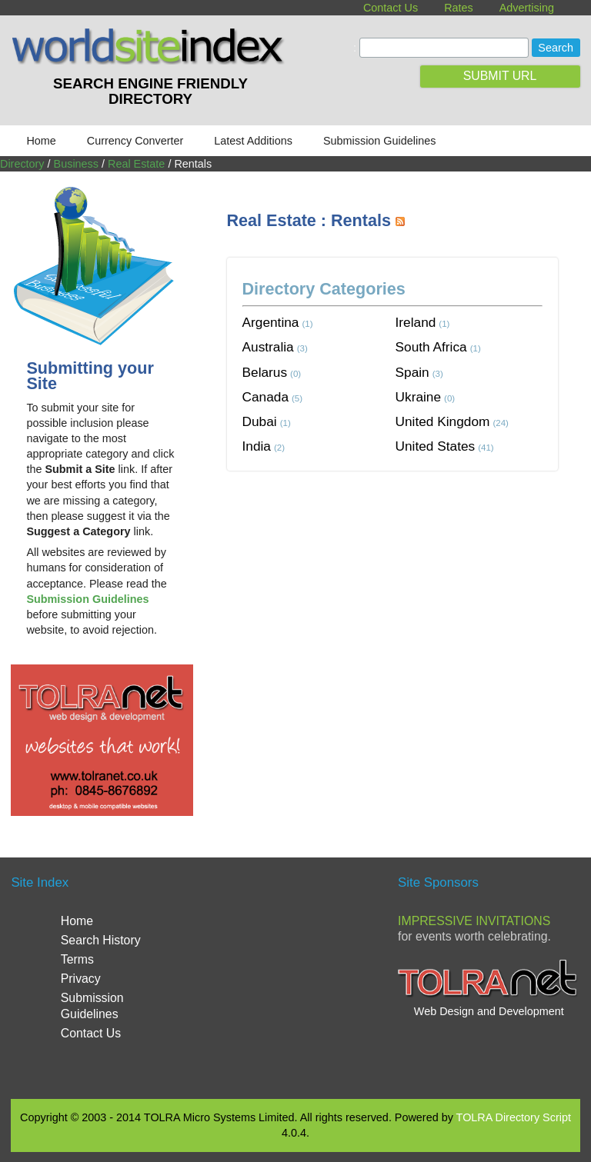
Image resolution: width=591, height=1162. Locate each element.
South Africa (431, 347)
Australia (268, 347)
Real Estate (136, 164)
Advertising (526, 8)
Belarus (265, 372)
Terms (77, 959)
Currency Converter (135, 141)
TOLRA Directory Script (513, 1117)
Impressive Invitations (474, 920)
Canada (265, 397)
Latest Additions (253, 141)
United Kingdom (443, 421)
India (256, 446)
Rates (458, 8)
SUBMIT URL (500, 75)
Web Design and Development (489, 1011)
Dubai (259, 421)
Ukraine (419, 397)
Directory (22, 164)
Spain (412, 372)
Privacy (81, 978)
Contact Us (390, 8)
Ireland (416, 322)
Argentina (270, 322)
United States (436, 446)
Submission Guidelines (379, 141)
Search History (101, 940)
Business (76, 164)
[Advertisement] (409, 601)
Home (40, 141)
